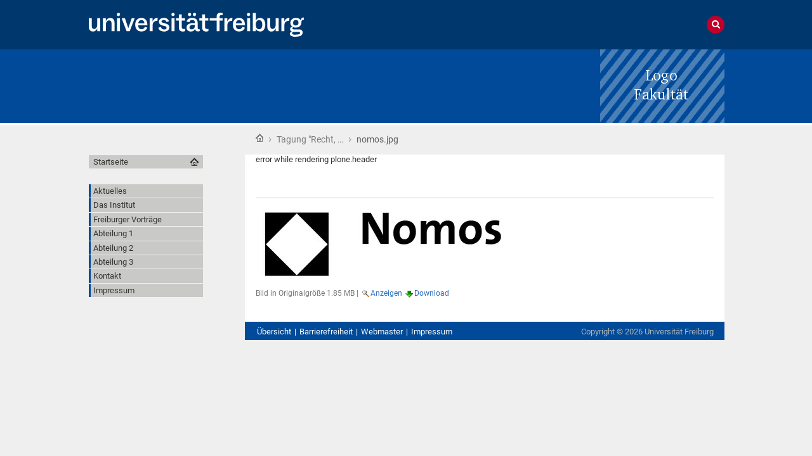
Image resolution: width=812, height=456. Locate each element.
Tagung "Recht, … (310, 139)
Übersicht (274, 331)
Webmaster (382, 331)
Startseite (259, 138)
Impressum (431, 331)
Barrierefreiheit (326, 331)
